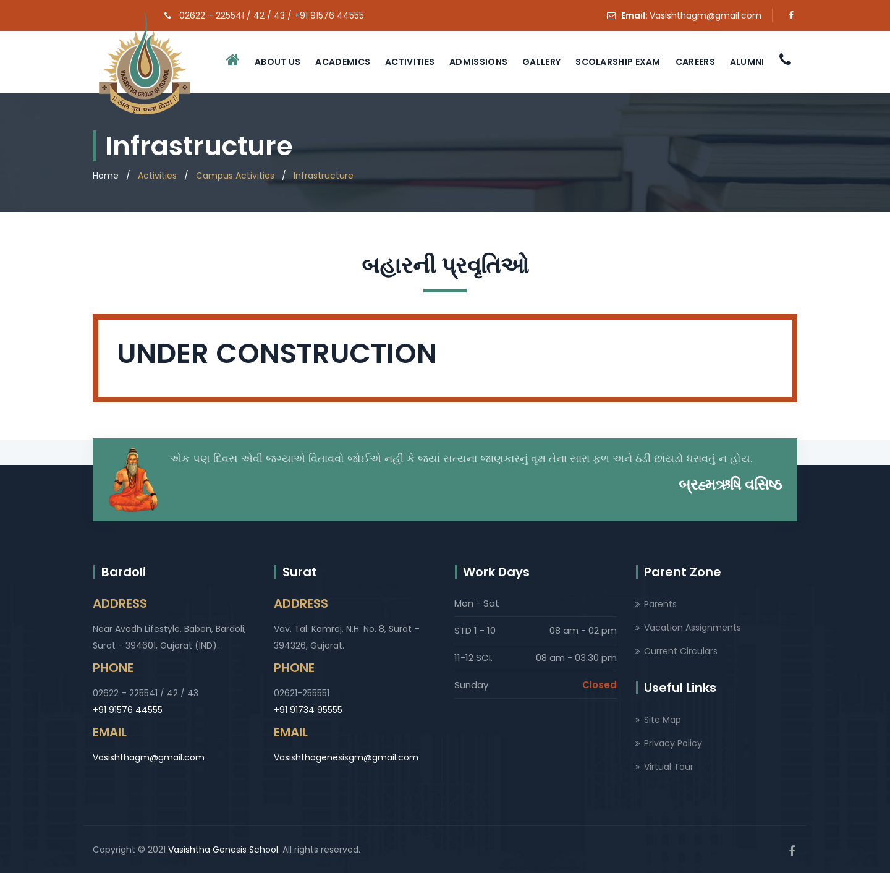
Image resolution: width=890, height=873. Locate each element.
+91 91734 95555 (308, 710)
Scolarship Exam (618, 62)
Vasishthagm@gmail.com (705, 15)
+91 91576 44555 (128, 710)
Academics (342, 62)
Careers (695, 62)
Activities (409, 62)
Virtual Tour (668, 766)
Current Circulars (681, 651)
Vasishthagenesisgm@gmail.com (346, 757)
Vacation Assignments (692, 627)
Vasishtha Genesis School (223, 849)
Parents (660, 604)
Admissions (478, 62)
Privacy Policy (673, 743)
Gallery (541, 62)
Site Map (662, 719)
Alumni (747, 62)
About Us (277, 62)
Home (106, 175)
